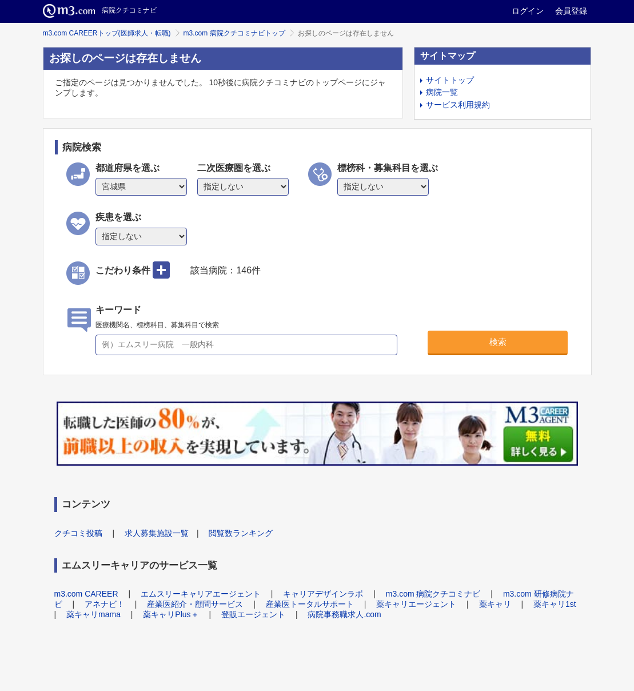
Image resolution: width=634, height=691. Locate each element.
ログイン (528, 10)
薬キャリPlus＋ (170, 614)
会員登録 (571, 10)
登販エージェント (253, 614)
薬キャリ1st (554, 604)
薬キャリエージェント (416, 604)
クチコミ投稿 (78, 533)
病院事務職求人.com (344, 614)
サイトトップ (450, 80)
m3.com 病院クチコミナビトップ (234, 33)
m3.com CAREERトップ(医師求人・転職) (107, 33)
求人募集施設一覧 (157, 533)
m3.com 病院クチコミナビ (433, 593)
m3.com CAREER (86, 593)
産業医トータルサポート (310, 604)
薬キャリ (495, 604)
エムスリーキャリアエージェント (201, 593)
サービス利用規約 (458, 104)
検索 (498, 342)
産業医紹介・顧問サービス (195, 604)
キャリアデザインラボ (323, 593)
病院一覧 (442, 92)
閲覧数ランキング (241, 533)
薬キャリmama (93, 614)
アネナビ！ (105, 604)
